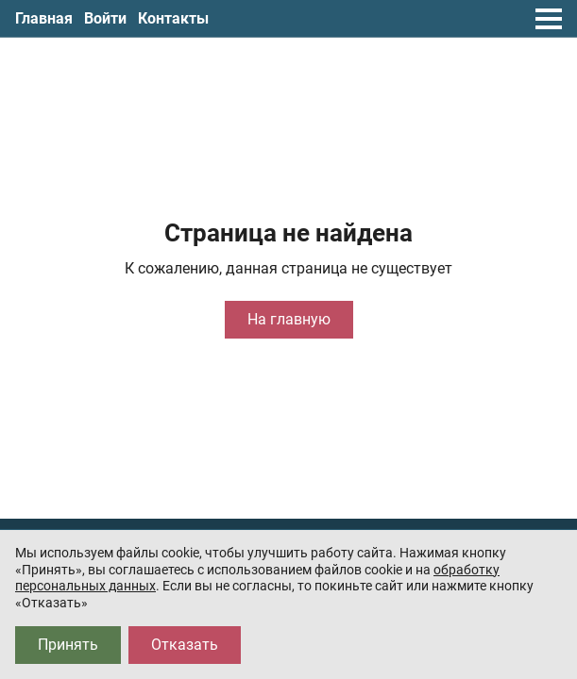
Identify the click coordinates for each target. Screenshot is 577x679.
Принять (68, 645)
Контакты (173, 18)
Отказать (184, 645)
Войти (105, 18)
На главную (289, 319)
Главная (44, 18)
